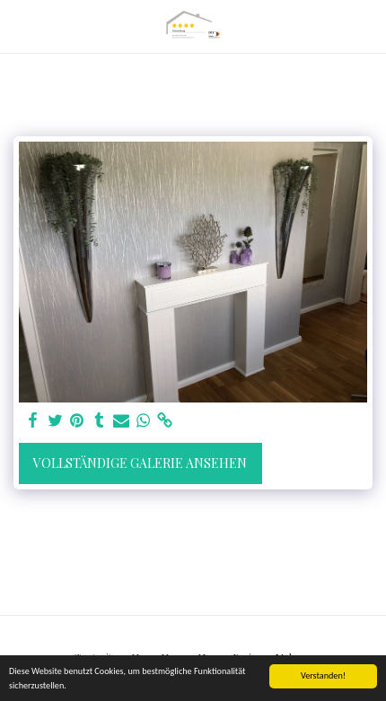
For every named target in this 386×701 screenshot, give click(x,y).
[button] (19, 25)
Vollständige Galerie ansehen (140, 463)
